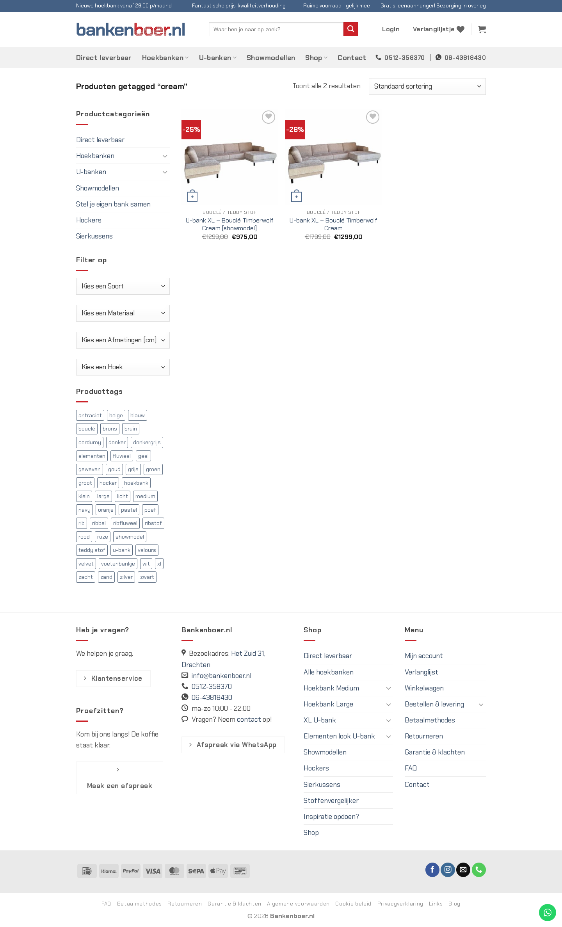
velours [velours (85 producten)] (147, 549)
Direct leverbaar (104, 57)
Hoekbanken (165, 57)
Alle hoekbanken (329, 672)
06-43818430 (465, 58)
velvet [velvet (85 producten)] (86, 563)
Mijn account (424, 655)
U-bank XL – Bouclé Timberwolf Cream (333, 225)
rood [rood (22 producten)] (84, 536)
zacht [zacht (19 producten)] (85, 576)
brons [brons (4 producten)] (110, 428)
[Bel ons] (479, 870)
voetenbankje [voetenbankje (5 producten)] (118, 563)
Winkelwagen (424, 688)
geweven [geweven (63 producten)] (89, 469)
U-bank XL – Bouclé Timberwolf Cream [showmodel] (230, 225)
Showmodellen (271, 57)
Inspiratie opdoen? (331, 816)
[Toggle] (165, 156)
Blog (454, 903)
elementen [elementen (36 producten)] (91, 455)
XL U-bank (320, 720)
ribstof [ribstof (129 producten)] (153, 523)
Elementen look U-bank (339, 736)
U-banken (218, 57)
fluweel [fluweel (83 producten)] (122, 455)
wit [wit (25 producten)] (146, 563)
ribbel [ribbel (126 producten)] (99, 523)
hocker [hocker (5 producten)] (108, 482)
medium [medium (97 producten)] (145, 496)
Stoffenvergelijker (331, 800)
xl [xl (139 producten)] (159, 563)
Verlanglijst (421, 672)
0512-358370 (404, 58)
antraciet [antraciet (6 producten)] (90, 415)
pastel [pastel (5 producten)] (129, 509)
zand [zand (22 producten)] (106, 576)
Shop (316, 57)
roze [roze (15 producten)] (102, 536)
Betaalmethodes (430, 720)
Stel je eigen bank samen (113, 204)
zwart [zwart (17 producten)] (147, 576)
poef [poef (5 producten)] (150, 509)
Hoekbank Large (328, 704)
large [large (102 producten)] (103, 496)
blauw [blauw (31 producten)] (137, 415)
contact (249, 719)
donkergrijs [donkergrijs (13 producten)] (147, 442)
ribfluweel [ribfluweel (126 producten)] (125, 523)
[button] (391, 29)
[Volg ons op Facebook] (432, 870)
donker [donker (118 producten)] (117, 442)
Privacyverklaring (400, 903)
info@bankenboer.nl (221, 675)
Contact (352, 57)
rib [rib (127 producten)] (81, 523)
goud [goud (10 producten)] (114, 469)
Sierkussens (94, 236)
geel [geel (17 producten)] (143, 455)
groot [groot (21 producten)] (85, 482)
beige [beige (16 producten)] (116, 415)
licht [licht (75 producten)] (122, 496)
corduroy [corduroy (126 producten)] (89, 442)
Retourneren (424, 736)
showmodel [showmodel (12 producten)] (130, 536)
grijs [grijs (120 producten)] (133, 469)
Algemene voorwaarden (298, 903)
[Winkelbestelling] (427, 86)
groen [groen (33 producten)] (153, 469)
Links (436, 903)
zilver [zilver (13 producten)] (126, 576)
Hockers (88, 220)
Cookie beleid (353, 903)
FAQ (411, 768)
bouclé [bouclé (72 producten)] (86, 428)
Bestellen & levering (434, 704)
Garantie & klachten (435, 752)
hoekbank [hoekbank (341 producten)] (136, 482)
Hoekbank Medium (331, 688)
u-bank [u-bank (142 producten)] (121, 549)
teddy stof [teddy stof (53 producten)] (91, 549)
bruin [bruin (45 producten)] (130, 428)
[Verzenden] (350, 29)
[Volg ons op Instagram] (448, 870)
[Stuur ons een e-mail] (463, 870)
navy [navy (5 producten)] (84, 509)
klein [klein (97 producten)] (84, 496)
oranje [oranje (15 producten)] (106, 509)
